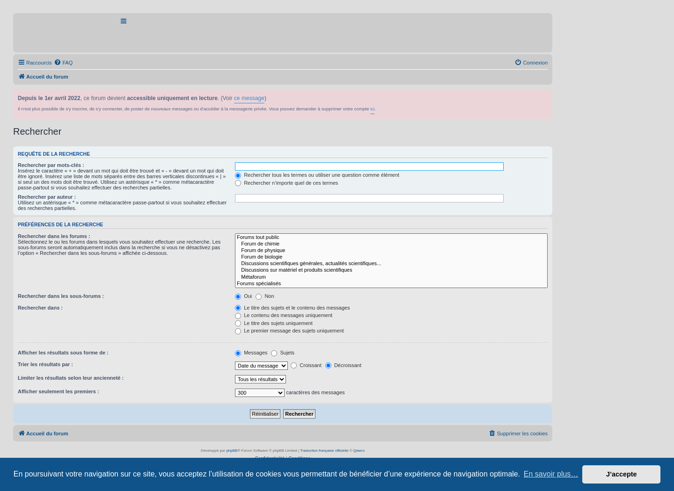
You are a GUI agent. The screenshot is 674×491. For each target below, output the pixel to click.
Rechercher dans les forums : (54, 236)
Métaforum (391, 277)
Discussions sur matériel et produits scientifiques (391, 270)
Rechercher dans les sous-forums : (61, 296)
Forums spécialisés (391, 284)
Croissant (306, 365)
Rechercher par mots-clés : (51, 165)
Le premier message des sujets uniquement (289, 330)
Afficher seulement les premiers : (58, 391)
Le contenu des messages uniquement (283, 315)
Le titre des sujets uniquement (274, 323)
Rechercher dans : (40, 307)
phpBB (231, 450)
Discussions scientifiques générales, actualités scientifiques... (391, 263)
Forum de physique (391, 250)
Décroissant (343, 365)
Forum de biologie (391, 257)
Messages (251, 352)
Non (265, 296)
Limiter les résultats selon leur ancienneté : (71, 378)
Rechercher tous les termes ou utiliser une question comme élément (317, 175)
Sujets (282, 352)
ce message (249, 98)
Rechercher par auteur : (47, 197)
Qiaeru (359, 450)
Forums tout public (391, 237)
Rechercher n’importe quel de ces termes (286, 183)
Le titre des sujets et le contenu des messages (292, 307)
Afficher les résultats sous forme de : (63, 352)
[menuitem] (63, 62)
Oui (243, 296)
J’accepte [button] (621, 474)
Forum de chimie (391, 244)
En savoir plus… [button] (551, 474)
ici (372, 108)
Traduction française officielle (324, 450)
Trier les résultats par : (45, 364)
